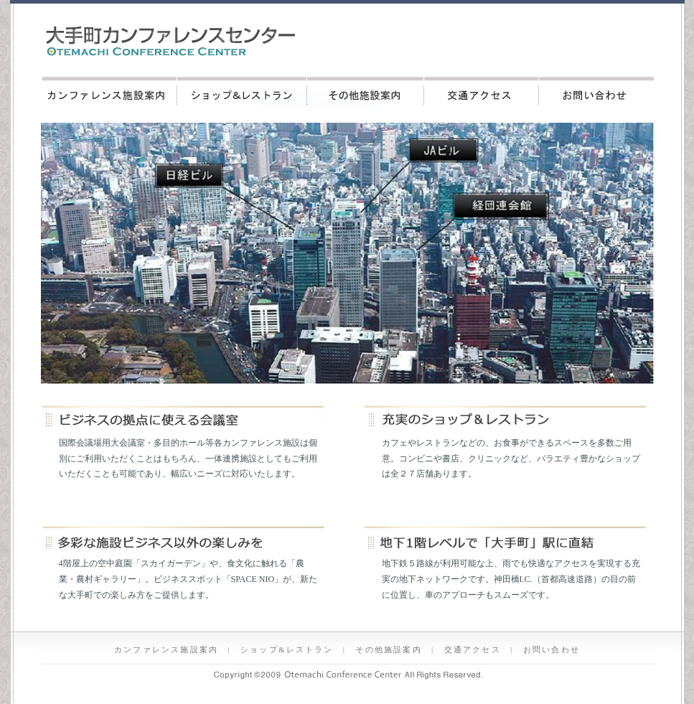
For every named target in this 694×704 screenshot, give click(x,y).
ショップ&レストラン (242, 92)
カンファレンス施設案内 (109, 92)
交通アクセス (481, 92)
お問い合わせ (596, 92)
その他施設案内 (365, 92)
